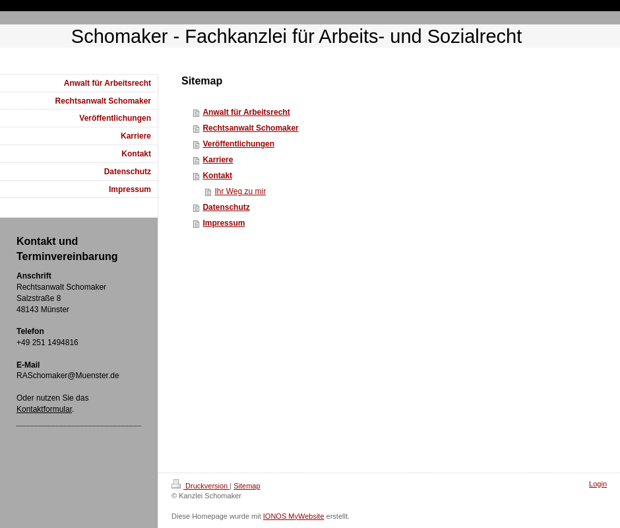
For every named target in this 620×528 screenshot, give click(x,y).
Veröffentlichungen (238, 143)
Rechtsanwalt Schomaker (250, 128)
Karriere (217, 159)
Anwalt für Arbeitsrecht (246, 112)
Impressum (223, 223)
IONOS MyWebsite (294, 516)
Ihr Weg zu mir (240, 191)
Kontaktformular (44, 409)
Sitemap (246, 486)
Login (598, 484)
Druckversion (200, 486)
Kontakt (217, 175)
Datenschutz (225, 207)
